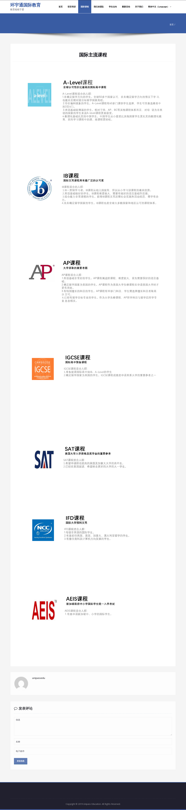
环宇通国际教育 (25, 5)
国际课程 (85, 6)
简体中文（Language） (159, 6)
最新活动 (126, 6)
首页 (61, 6)
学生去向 (113, 6)
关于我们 (139, 6)
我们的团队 (99, 6)
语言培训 (72, 6)
